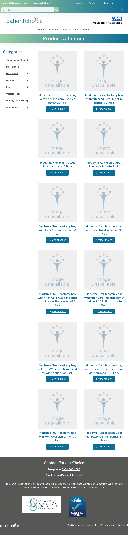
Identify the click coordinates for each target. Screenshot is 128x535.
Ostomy (18, 80)
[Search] (56, 9)
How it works (82, 29)
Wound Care (18, 107)
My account (108, 3)
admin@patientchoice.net (68, 475)
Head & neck (18, 73)
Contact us (94, 3)
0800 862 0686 (71, 469)
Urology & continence (18, 100)
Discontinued (12, 67)
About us (80, 3)
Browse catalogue (59, 29)
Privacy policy (108, 525)
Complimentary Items (18, 60)
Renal (18, 87)
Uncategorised (13, 94)
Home (41, 29)
